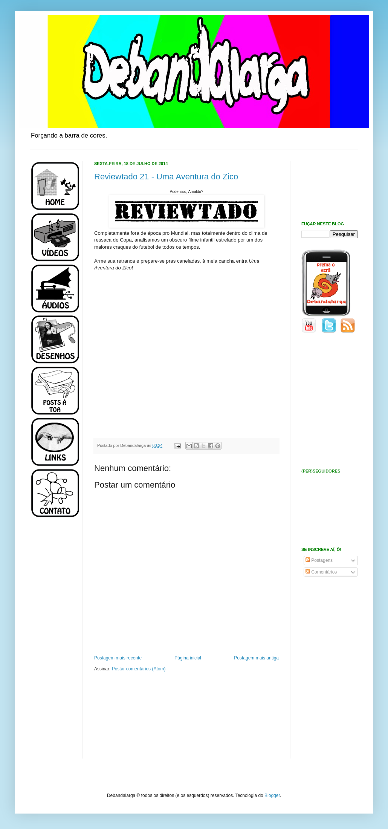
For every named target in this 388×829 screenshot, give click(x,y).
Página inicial (187, 658)
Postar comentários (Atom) (139, 668)
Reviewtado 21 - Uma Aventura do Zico (166, 176)
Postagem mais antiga (256, 658)
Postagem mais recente (118, 658)
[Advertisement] (52, 644)
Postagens (319, 560)
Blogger (272, 795)
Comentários (321, 572)
